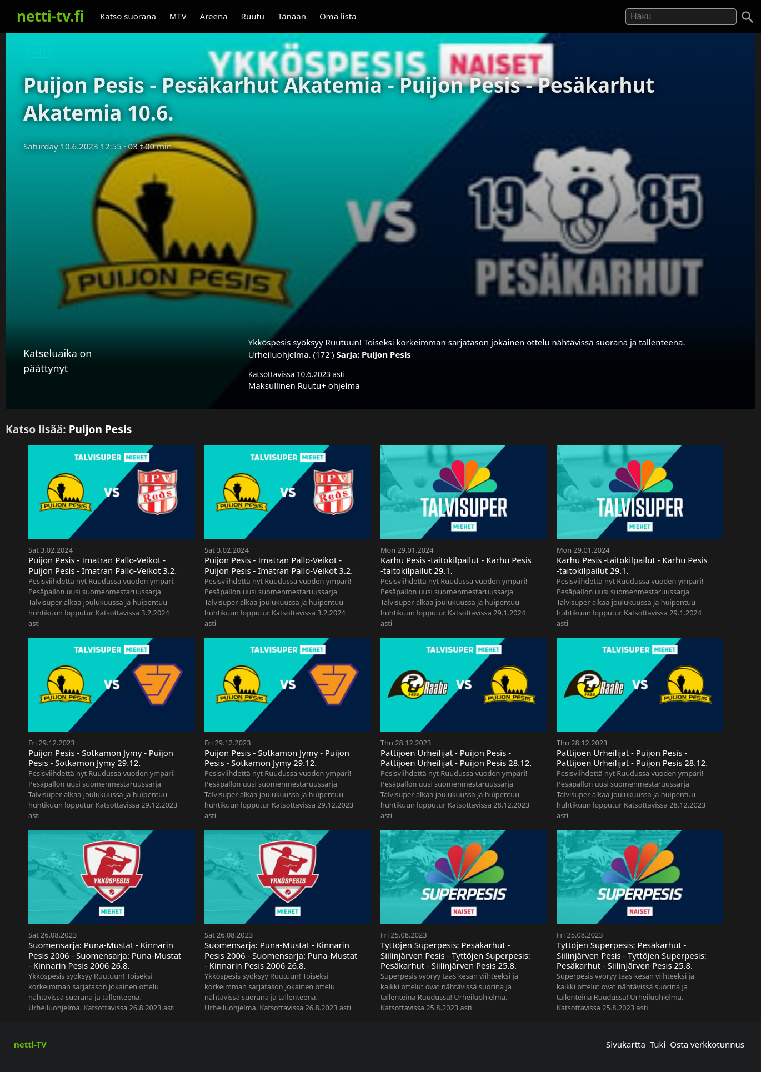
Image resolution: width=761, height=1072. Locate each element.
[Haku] (747, 17)
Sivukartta (625, 1044)
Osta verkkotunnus (707, 1044)
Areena (214, 16)
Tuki (658, 1044)
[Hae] (681, 16)
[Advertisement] (380, 240)
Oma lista (338, 16)
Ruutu (253, 16)
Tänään (292, 16)
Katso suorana (128, 16)
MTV (178, 16)
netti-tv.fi (50, 16)
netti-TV (30, 1044)
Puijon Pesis (386, 354)
